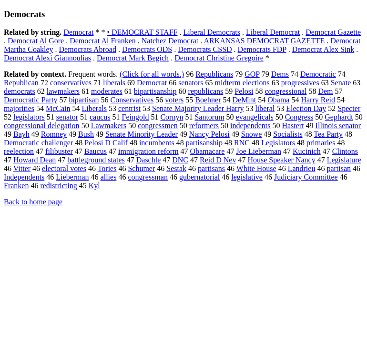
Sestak (176, 168)
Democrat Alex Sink (323, 49)
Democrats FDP (262, 49)
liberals (114, 83)
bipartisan (84, 100)
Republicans (214, 74)
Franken (16, 186)
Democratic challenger (38, 143)
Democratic (318, 74)
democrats (19, 91)
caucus (100, 117)
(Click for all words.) (152, 74)
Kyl (94, 186)
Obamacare (207, 151)
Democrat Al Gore (36, 41)
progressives (300, 83)
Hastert (293, 125)
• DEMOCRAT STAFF (142, 32)
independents (250, 125)
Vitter (22, 168)
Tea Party (328, 134)
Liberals (94, 108)
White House (256, 168)
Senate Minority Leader (141, 134)
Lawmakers (109, 125)
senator (67, 117)
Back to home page (33, 202)
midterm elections (242, 83)
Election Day (306, 108)
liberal (265, 108)
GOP (252, 74)
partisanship (204, 143)
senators (190, 83)
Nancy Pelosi (209, 134)
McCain (58, 108)
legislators (29, 117)
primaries (320, 143)
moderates (106, 91)
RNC (242, 143)
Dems (280, 74)
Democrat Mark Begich (133, 58)
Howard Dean (34, 160)
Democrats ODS (147, 49)
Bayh (21, 134)
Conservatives (132, 100)
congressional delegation (42, 125)
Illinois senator (338, 125)
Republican (21, 83)
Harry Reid (318, 100)
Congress (299, 117)
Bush (86, 134)
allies (109, 177)
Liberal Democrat (273, 32)
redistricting (58, 186)
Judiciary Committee (306, 177)
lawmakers (63, 91)
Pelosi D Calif (106, 143)
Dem (325, 91)
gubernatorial (199, 177)
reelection (19, 151)
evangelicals (255, 117)
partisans (211, 168)
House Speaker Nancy (281, 160)
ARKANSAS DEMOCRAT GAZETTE (264, 41)
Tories (107, 168)
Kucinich (307, 151)
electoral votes (64, 168)
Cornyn (171, 117)
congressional (285, 91)
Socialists (287, 134)
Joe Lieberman (258, 151)
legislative (247, 177)
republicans (206, 91)
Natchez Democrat (170, 41)
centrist (129, 108)
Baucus (95, 151)
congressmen (158, 125)
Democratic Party (30, 100)
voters (174, 100)
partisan (338, 168)
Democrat (78, 32)
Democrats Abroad (87, 49)
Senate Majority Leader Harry (198, 108)
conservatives (71, 83)
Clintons (345, 151)
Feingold (135, 117)
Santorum (209, 117)
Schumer (141, 168)
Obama (278, 100)
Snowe (251, 134)
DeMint (244, 100)
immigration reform (148, 151)
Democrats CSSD (205, 49)
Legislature (344, 160)
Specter (348, 108)
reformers (204, 125)
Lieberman (72, 177)
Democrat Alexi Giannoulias (47, 58)
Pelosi (243, 91)
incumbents (156, 143)
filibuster (59, 151)
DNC (180, 160)
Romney (54, 134)
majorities (19, 108)
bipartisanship (155, 91)
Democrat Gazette (333, 32)
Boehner (208, 100)
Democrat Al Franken (103, 41)
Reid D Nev (218, 160)
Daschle (148, 160)
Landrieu (302, 168)
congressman (148, 177)
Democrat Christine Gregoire (219, 58)
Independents (24, 177)
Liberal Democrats (211, 32)
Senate (341, 83)
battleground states (95, 160)
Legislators (278, 143)
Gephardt (339, 117)
